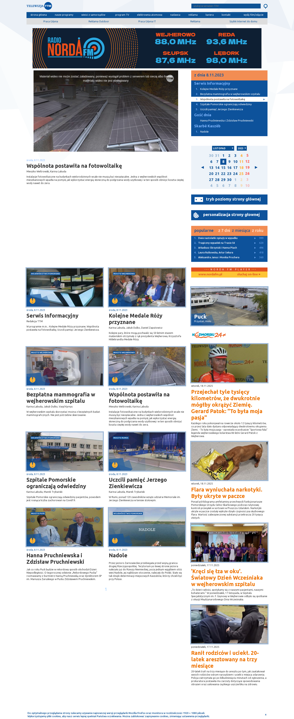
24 (235, 174)
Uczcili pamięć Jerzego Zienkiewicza (138, 483)
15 (223, 168)
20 (211, 174)
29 (223, 180)
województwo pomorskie (45, 274)
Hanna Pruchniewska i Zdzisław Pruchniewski (55, 558)
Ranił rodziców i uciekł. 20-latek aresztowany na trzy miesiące (225, 659)
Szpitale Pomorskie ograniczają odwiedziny (56, 483)
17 (235, 168)
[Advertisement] (66, 235)
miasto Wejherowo (124, 274)
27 (211, 180)
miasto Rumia (120, 438)
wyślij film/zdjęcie (253, 14)
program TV (122, 14)
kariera (210, 14)
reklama (193, 14)
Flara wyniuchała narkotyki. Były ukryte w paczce (226, 493)
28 (217, 180)
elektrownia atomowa (149, 14)
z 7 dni (224, 230)
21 (217, 174)
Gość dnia (202, 115)
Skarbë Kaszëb (207, 126)
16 (229, 168)
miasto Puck (38, 513)
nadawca (175, 14)
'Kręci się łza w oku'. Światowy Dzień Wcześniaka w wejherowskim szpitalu (227, 577)
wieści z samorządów (93, 14)
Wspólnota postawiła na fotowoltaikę (139, 397)
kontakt (226, 14)
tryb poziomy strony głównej (233, 199)
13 (211, 168)
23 (229, 174)
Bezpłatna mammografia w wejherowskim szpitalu (61, 397)
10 (235, 161)
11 (241, 161)
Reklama (195, 21)
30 (211, 155)
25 (241, 174)
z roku (257, 230)
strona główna (39, 14)
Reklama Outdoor (99, 21)
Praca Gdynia (50, 21)
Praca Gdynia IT (147, 21)
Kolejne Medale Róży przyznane (135, 319)
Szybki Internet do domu (243, 21)
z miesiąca (241, 230)
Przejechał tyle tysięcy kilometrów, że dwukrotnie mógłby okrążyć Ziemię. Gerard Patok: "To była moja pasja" (226, 405)
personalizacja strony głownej (231, 214)
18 (241, 168)
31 (217, 155)
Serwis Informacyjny (53, 316)
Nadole (118, 555)
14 (217, 168)
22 (223, 174)
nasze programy (64, 14)
